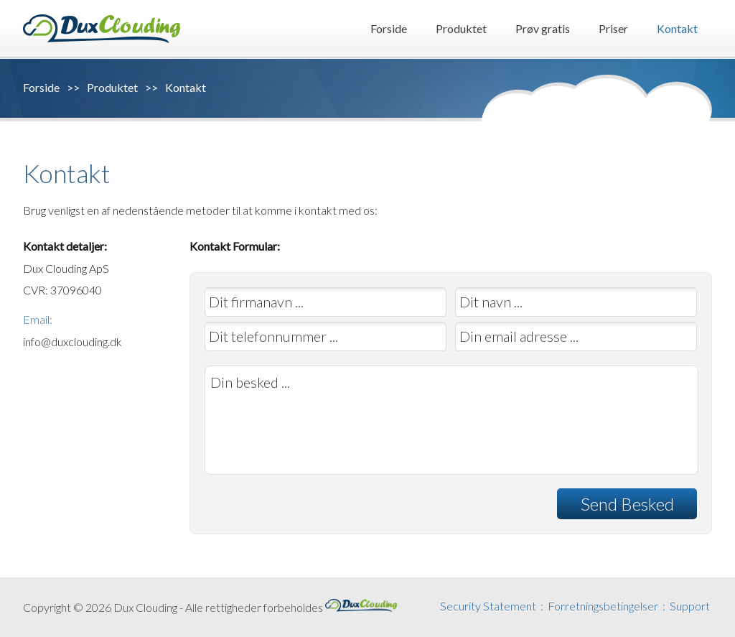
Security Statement (488, 606)
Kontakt (677, 28)
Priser (613, 28)
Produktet (461, 28)
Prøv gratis (542, 28)
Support (690, 606)
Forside (388, 28)
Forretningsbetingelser (603, 606)
